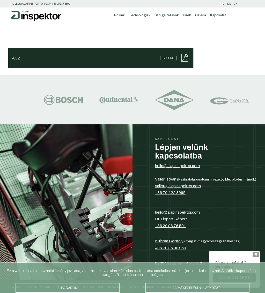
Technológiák (139, 15)
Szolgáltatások (166, 15)
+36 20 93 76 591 (170, 226)
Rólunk (119, 15)
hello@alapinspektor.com (177, 166)
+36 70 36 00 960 (170, 248)
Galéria (200, 15)
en (236, 3)
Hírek (187, 15)
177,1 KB (168, 58)
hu (222, 3)
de (229, 3)
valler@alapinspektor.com (178, 186)
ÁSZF (17, 58)
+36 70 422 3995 (170, 193)
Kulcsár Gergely (169, 241)
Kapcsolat (218, 15)
